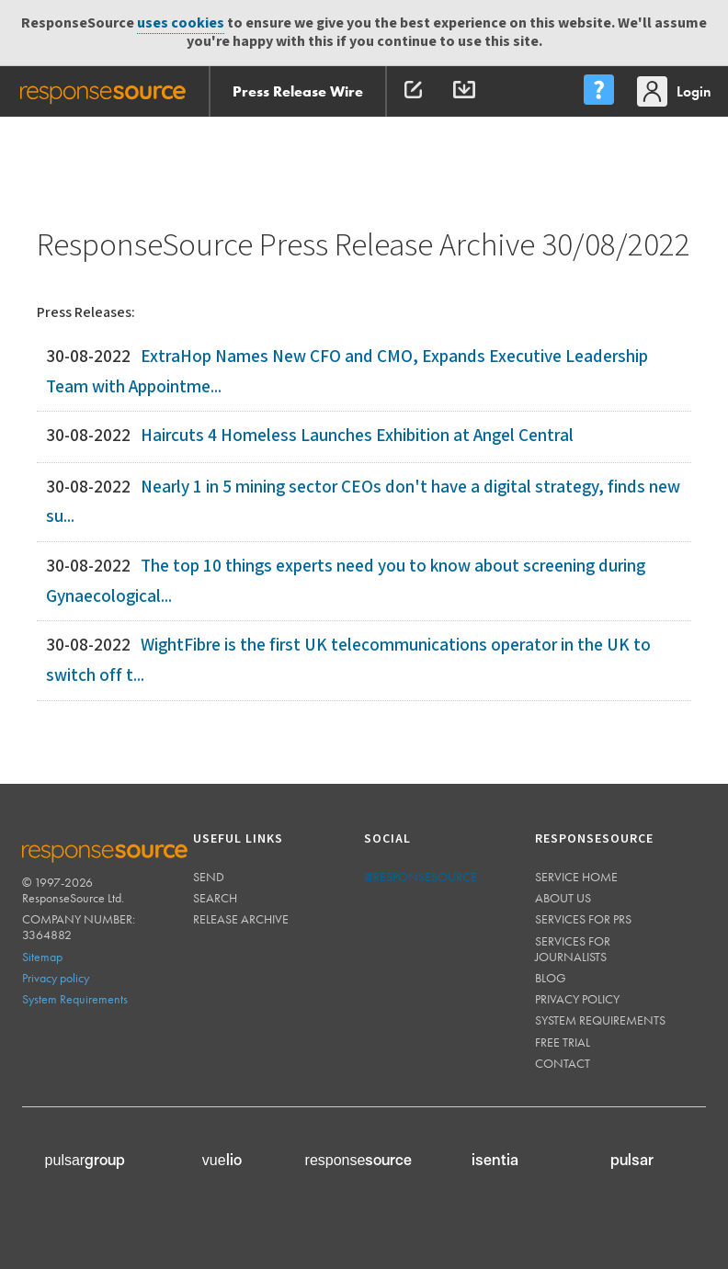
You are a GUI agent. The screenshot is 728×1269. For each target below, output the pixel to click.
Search (215, 897)
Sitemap (42, 956)
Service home (576, 876)
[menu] (598, 91)
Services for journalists (572, 949)
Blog (550, 977)
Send (208, 876)
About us (563, 897)
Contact (562, 1063)
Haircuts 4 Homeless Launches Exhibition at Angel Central (357, 436)
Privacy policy (55, 977)
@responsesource (420, 876)
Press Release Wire (298, 91)
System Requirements (75, 999)
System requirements (600, 1020)
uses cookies (180, 23)
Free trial (562, 1042)
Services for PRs (583, 919)
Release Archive (241, 919)
